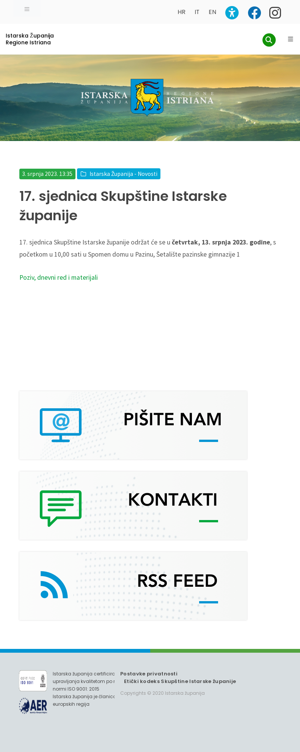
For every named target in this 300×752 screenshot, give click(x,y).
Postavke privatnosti (148, 673)
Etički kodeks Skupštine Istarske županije (180, 681)
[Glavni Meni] (290, 39)
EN (212, 12)
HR (181, 12)
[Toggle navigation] (27, 8)
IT (197, 12)
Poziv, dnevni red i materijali (58, 277)
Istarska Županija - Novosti (123, 173)
